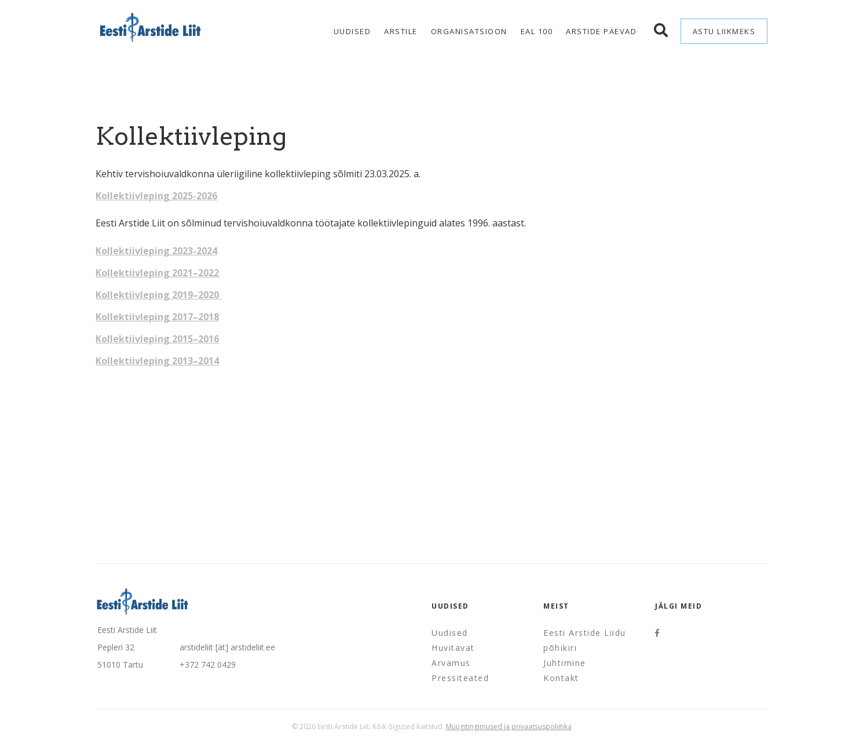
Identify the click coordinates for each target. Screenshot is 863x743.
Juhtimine (564, 662)
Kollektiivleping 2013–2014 (157, 360)
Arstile (401, 31)
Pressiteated (460, 677)
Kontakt (561, 677)
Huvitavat (453, 647)
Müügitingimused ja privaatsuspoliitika (509, 726)
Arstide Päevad (601, 31)
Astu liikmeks (724, 31)
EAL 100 (537, 31)
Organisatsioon (469, 31)
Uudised (352, 31)
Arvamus (451, 662)
